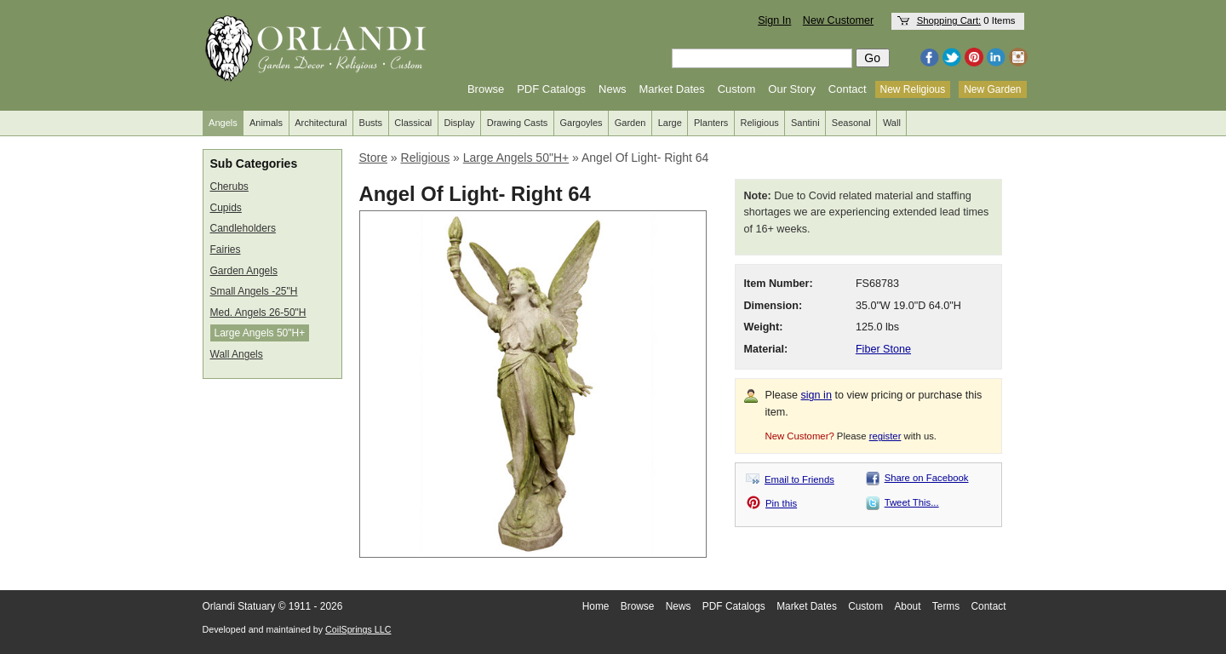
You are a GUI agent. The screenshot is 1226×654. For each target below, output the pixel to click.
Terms (946, 606)
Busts (371, 123)
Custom (737, 89)
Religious (760, 123)
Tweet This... (912, 502)
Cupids (226, 208)
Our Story (792, 89)
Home (596, 606)
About (907, 606)
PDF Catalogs (551, 89)
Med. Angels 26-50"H (258, 312)
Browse (485, 89)
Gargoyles (580, 123)
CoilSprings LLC (358, 629)
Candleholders (243, 228)
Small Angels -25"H (254, 291)
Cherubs (229, 186)
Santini (805, 123)
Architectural (321, 123)
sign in (816, 395)
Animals (266, 123)
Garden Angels (244, 271)
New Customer (838, 20)
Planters (711, 123)
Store (373, 157)
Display (459, 123)
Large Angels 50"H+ (260, 333)
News (613, 89)
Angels (223, 123)
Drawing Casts (517, 123)
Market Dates (671, 89)
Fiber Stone (883, 349)
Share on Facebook (927, 478)
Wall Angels (236, 354)
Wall (892, 123)
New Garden (992, 89)
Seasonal (851, 123)
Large (670, 123)
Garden (630, 123)
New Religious (913, 89)
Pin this (781, 503)
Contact (847, 89)
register (885, 436)
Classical (413, 123)
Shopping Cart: (949, 20)
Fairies (225, 249)
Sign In (774, 20)
